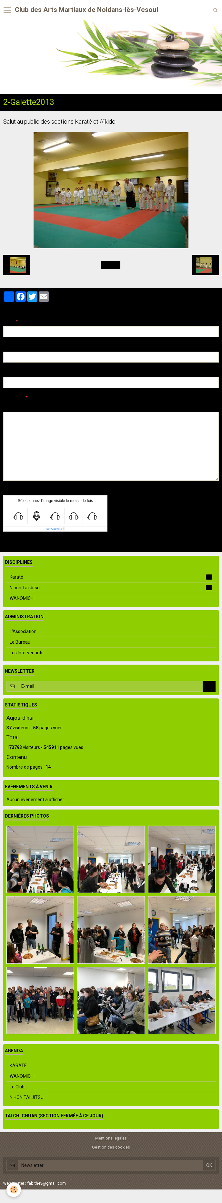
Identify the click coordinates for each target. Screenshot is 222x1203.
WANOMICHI (22, 598)
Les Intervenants (27, 652)
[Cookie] (13, 1189)
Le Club (17, 1086)
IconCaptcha (54, 528)
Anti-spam (14, 490)
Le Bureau (20, 642)
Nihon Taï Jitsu (111, 587)
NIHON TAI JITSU (27, 1097)
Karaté (111, 577)
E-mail (10, 346)
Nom (8, 321)
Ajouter (111, 543)
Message (13, 397)
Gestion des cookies (111, 1147)
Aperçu (117, 406)
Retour (110, 265)
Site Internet (16, 372)
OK (209, 686)
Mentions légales (111, 1138)
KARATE (18, 1065)
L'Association (23, 631)
